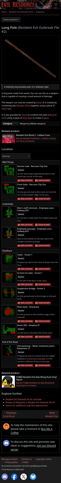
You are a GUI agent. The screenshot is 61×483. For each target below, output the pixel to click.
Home (4, 12)
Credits (25, 462)
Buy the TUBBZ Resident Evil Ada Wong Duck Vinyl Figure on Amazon (35, 384)
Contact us (26, 459)
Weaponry (40, 12)
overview (23, 399)
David (39, 102)
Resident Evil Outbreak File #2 (21, 12)
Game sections (10, 19)
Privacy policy (11, 462)
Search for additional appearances (27, 405)
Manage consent (9, 459)
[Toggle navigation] (55, 4)
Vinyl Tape (6, 108)
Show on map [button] (43, 180)
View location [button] (26, 180)
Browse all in (30, 402)
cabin (44, 280)
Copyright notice (43, 459)
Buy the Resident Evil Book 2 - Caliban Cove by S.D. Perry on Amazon (36, 139)
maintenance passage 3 (36, 358)
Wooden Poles (23, 105)
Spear (46, 118)
